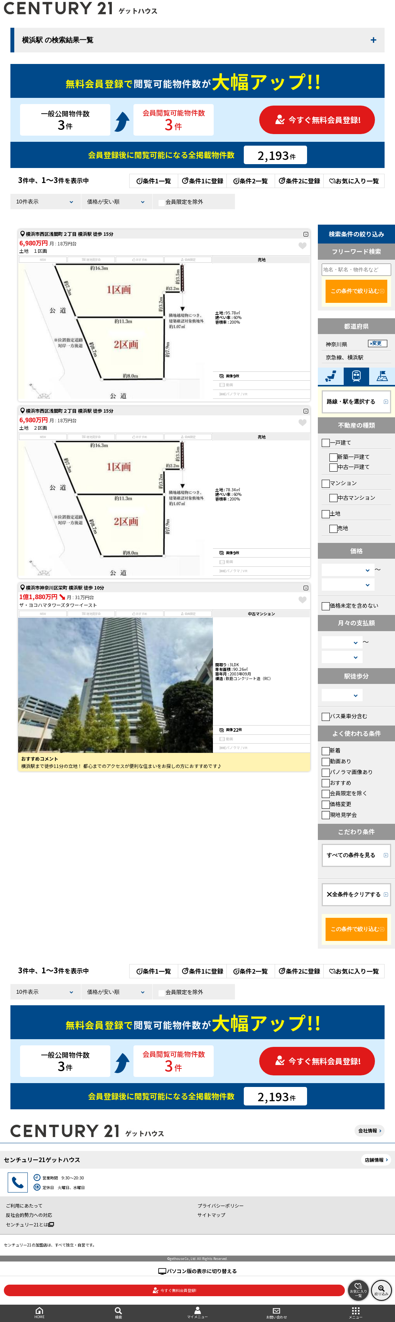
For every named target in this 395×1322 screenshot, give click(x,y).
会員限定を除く (345, 793)
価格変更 (336, 804)
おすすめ (336, 782)
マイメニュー (197, 1313)
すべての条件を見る (351, 855)
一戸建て (336, 442)
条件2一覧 (250, 180)
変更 (376, 343)
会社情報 (367, 1130)
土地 (331, 513)
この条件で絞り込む (355, 291)
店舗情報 (374, 1159)
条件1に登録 (202, 180)
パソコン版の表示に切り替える (202, 1271)
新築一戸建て (349, 456)
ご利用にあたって (24, 1205)
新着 (331, 750)
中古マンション (352, 497)
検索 (118, 1313)
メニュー (355, 1313)
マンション (339, 483)
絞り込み (381, 1290)
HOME (39, 1313)
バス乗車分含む (345, 716)
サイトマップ (211, 1214)
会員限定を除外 (181, 202)
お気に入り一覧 (354, 180)
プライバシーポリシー (221, 1205)
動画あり (336, 761)
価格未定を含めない (350, 605)
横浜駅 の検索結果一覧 (57, 40)
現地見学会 (339, 814)
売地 (338, 528)
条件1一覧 (154, 180)
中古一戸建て (349, 466)
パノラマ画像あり (347, 772)
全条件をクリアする (354, 894)
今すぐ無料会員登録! (318, 119)
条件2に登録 (299, 180)
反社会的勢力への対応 (29, 1214)
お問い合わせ (276, 1313)
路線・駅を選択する (351, 401)
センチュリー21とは (30, 1224)
